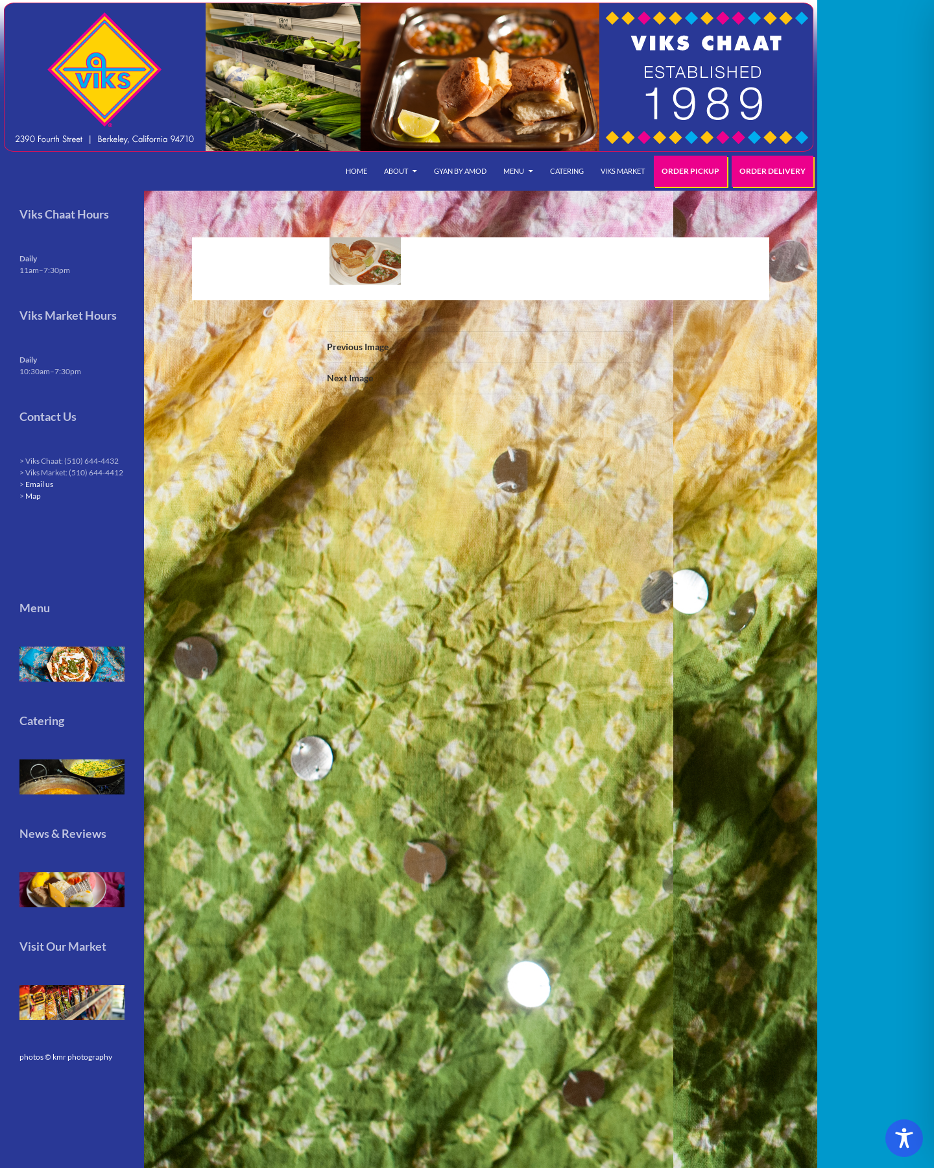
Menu (513, 171)
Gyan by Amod (460, 171)
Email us (39, 484)
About (396, 171)
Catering (567, 171)
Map (33, 496)
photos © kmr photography (65, 1057)
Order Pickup (690, 171)
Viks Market (623, 171)
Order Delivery (772, 171)
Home (356, 171)
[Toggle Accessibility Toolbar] (904, 1138)
